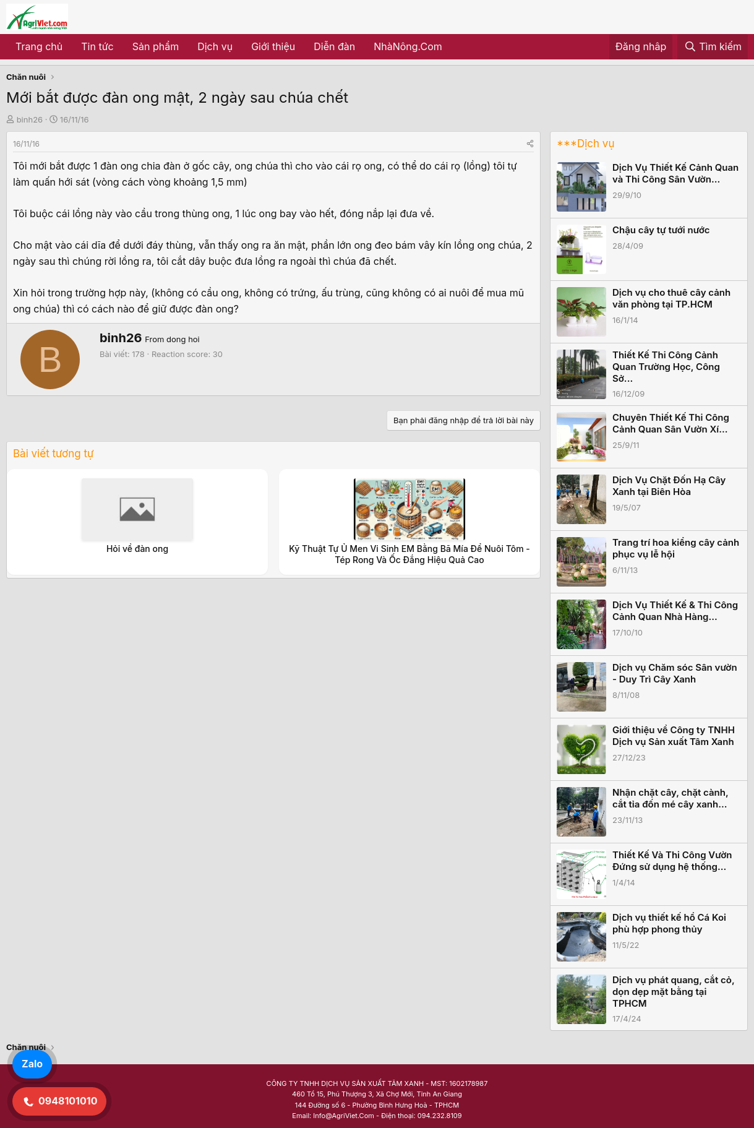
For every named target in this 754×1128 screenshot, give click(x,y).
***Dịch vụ (585, 143)
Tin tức (97, 46)
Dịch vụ (215, 46)
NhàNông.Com (408, 46)
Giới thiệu (273, 46)
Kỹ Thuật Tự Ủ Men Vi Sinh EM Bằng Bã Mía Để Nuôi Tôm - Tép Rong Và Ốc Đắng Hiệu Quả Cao (409, 554)
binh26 (30, 119)
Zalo (32, 1063)
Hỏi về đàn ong (137, 548)
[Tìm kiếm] (712, 47)
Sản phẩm (155, 46)
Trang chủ (38, 46)
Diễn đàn (334, 46)
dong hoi (183, 339)
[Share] (530, 144)
